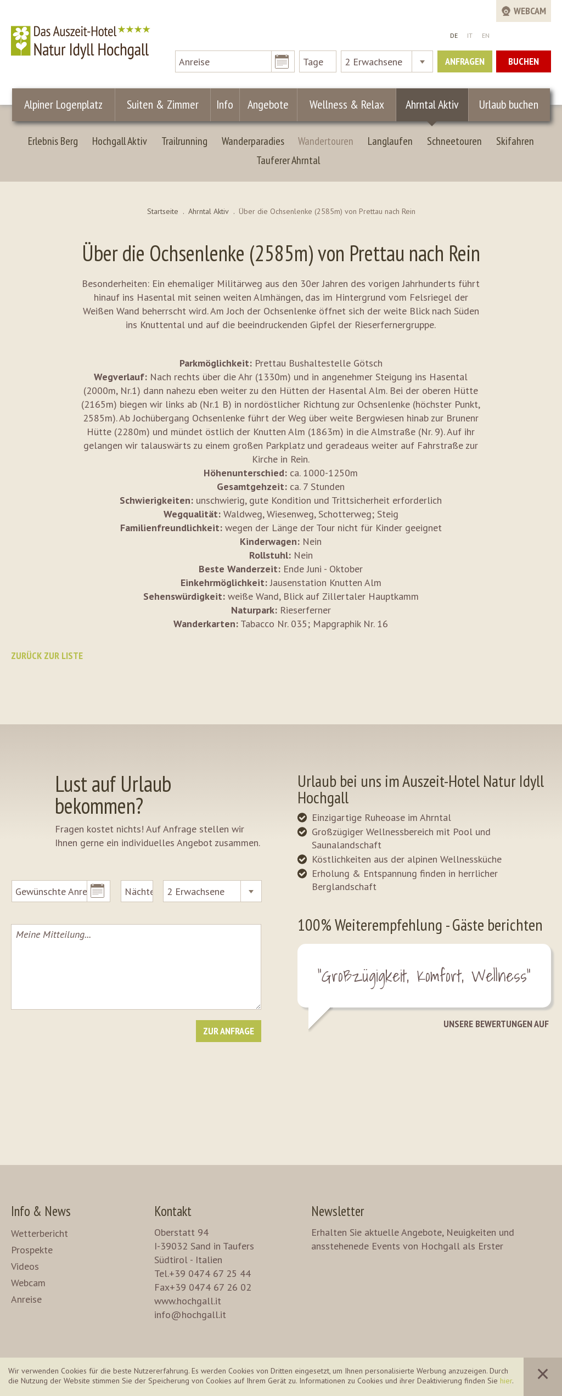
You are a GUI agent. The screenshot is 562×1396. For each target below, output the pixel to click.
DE (454, 35)
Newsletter (337, 1211)
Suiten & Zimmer (163, 104)
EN (486, 35)
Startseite (162, 211)
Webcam (28, 1282)
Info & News (41, 1211)
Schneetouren (454, 141)
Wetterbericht (39, 1233)
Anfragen (465, 61)
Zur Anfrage (228, 1031)
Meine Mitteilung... (136, 967)
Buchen (523, 61)
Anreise (26, 1299)
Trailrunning (184, 141)
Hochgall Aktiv (119, 141)
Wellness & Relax (347, 104)
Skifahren (515, 141)
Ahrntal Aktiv (432, 104)
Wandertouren (325, 141)
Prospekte (32, 1249)
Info (224, 104)
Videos (25, 1266)
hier (506, 1381)
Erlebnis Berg (53, 141)
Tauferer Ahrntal (288, 160)
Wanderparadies (253, 141)
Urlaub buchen (508, 104)
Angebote (268, 104)
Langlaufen (390, 141)
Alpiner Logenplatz (63, 104)
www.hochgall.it (187, 1300)
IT (470, 35)
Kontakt (173, 1211)
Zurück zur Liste (47, 655)
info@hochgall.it (190, 1314)
